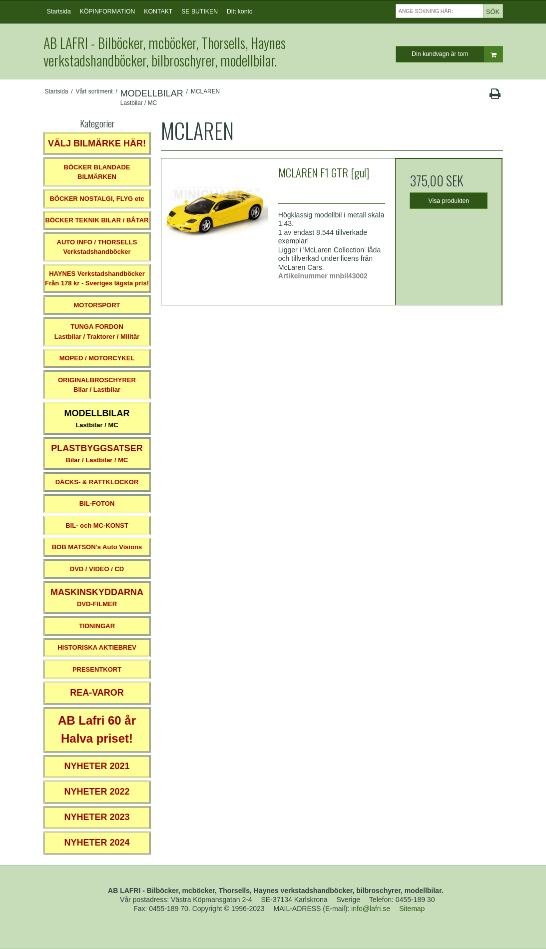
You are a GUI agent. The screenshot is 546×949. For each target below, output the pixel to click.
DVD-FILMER (96, 597)
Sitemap (412, 909)
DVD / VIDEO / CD (97, 569)
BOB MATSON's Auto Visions (97, 547)
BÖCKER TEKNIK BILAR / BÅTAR (96, 220)
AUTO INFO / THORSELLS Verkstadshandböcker (97, 247)
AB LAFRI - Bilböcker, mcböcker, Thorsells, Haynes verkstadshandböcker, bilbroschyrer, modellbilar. (164, 51)
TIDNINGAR (97, 626)
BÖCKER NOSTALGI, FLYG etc (96, 198)
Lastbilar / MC (97, 418)
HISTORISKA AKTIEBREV (96, 647)
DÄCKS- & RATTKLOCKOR (97, 482)
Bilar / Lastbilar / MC (97, 453)
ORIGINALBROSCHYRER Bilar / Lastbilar (97, 385)
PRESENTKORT (96, 669)
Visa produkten (449, 200)
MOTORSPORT (97, 305)
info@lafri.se (370, 909)
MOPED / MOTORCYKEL (97, 358)
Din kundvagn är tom (457, 54)
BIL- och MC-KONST (96, 525)
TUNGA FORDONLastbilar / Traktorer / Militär (97, 331)
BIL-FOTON (97, 503)
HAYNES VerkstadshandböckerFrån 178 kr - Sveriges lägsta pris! (97, 278)
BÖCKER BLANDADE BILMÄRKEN (97, 172)
